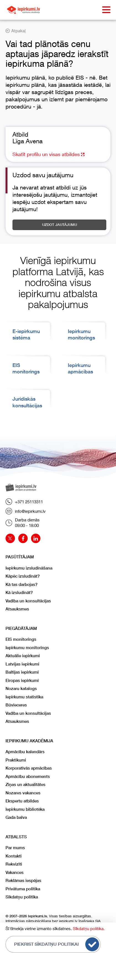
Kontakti (14, 856)
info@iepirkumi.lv (26, 511)
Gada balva (16, 817)
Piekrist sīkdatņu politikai (56, 944)
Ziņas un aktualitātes (25, 784)
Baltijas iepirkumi (22, 672)
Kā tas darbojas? (21, 584)
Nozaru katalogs (21, 688)
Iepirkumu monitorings (27, 647)
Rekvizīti (14, 864)
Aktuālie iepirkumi (23, 655)
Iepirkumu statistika (24, 696)
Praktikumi (16, 760)
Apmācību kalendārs (25, 751)
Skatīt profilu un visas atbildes (48, 154)
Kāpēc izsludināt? (23, 576)
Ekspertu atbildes (22, 801)
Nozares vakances (23, 792)
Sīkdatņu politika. (89, 928)
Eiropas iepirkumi (22, 680)
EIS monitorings (21, 639)
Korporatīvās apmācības (29, 768)
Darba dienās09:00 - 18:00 (23, 522)
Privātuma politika (23, 888)
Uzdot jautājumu (59, 225)
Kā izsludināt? (19, 592)
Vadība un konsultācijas (28, 600)
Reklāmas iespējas (23, 880)
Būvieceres (16, 705)
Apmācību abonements (28, 776)
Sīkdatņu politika (22, 897)
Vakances (15, 872)
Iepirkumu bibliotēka (25, 809)
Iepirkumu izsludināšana (29, 568)
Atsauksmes (17, 609)
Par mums (15, 847)
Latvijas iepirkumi (22, 664)
